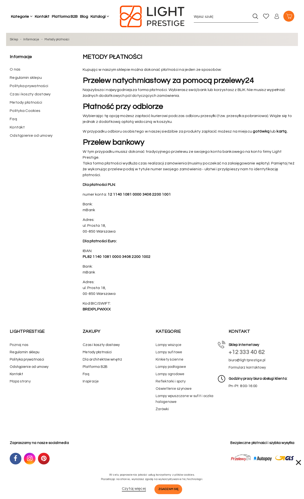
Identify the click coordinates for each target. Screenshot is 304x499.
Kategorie (20, 16)
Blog (84, 16)
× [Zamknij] (298, 462)
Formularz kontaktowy (247, 367)
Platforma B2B (65, 16)
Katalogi (98, 16)
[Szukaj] (255, 16)
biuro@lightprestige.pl (247, 360)
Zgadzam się (168, 489)
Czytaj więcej (134, 488)
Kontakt (42, 16)
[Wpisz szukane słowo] (222, 16)
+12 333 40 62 (247, 352)
